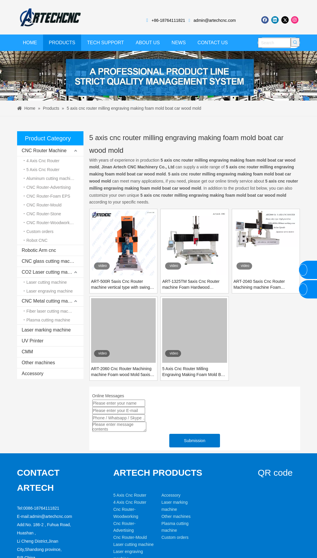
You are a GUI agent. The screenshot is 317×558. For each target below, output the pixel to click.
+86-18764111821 (168, 20)
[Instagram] (294, 20)
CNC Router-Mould (44, 205)
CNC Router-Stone (44, 213)
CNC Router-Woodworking (51, 222)
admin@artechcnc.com (214, 20)
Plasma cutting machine (48, 320)
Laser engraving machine (50, 291)
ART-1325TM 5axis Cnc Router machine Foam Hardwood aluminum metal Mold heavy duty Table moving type (192, 284)
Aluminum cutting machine (51, 178)
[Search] (274, 43)
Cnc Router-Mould (130, 537)
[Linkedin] (275, 20)
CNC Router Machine (44, 150)
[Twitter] (285, 20)
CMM (27, 351)
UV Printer (33, 340)
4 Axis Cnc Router (43, 160)
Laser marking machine (46, 329)
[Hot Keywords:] (295, 42)
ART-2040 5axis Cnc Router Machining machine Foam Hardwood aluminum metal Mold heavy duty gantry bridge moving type (263, 284)
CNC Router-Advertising (49, 187)
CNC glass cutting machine (50, 261)
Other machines (38, 362)
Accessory (33, 373)
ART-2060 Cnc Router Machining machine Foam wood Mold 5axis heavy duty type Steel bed (121, 372)
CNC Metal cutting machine (50, 300)
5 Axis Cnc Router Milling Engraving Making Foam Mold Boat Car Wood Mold (194, 372)
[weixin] (266, 484)
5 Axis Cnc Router (43, 169)
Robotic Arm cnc (39, 250)
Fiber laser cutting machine (51, 311)
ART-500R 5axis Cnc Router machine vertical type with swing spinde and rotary (120, 284)
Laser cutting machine (47, 282)
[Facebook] (265, 20)
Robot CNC (37, 240)
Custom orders (40, 231)
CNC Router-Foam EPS (48, 196)
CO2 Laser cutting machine (50, 272)
